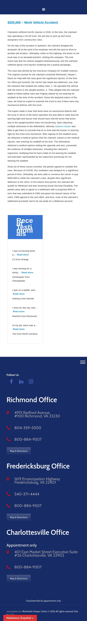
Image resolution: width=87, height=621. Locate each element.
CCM (11, 614)
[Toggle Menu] (82, 361)
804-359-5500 (27, 427)
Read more (23, 254)
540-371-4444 (26, 493)
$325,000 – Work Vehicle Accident (34, 22)
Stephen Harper (63, 126)
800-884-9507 (28, 439)
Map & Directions (19, 450)
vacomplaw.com (14, 611)
